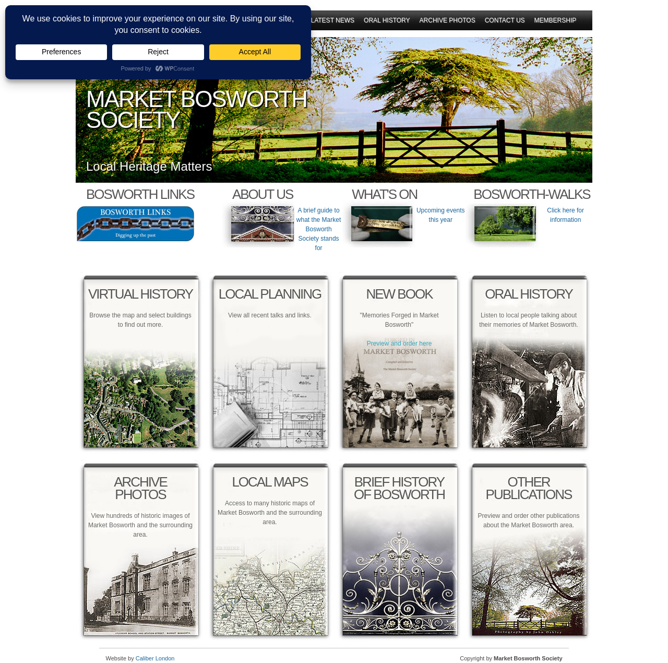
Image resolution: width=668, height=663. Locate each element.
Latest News (333, 20)
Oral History (387, 20)
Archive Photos (447, 20)
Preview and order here (399, 343)
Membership (555, 20)
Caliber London (155, 658)
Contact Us (505, 20)
